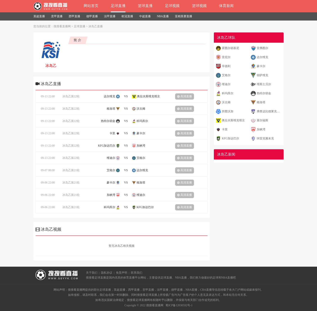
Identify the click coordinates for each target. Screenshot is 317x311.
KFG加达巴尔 (230, 138)
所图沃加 (227, 111)
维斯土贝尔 (264, 84)
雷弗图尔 (262, 48)
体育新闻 (226, 6)
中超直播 (145, 16)
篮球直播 (145, 6)
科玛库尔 (227, 93)
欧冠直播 (127, 16)
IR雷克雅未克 (265, 138)
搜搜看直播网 (62, 26)
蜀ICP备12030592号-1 (178, 305)
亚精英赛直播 (183, 16)
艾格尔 (226, 75)
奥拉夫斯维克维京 (233, 120)
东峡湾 (261, 129)
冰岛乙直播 (95, 26)
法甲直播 (109, 16)
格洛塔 (261, 102)
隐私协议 (106, 272)
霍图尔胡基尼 (230, 48)
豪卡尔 (261, 66)
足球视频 (172, 6)
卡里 (225, 129)
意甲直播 (57, 16)
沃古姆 (226, 102)
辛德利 (226, 66)
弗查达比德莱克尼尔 (269, 111)
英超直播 (39, 16)
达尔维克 (262, 57)
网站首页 (91, 6)
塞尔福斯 (262, 120)
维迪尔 (226, 84)
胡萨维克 (262, 75)
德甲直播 (92, 16)
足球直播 (118, 6)
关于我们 (91, 272)
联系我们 (136, 272)
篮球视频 (199, 6)
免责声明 (121, 272)
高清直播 (184, 96)
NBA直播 (163, 16)
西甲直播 (74, 16)
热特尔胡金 (264, 93)
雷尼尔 (226, 57)
